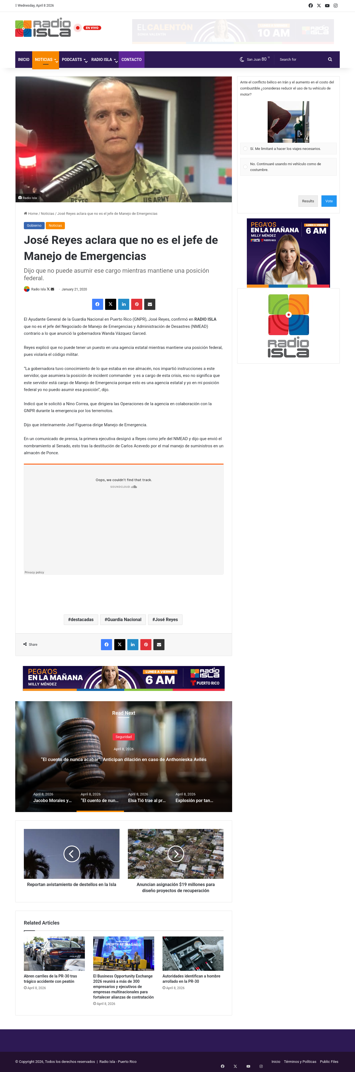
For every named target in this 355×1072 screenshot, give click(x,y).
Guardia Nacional (124, 619)
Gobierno (34, 225)
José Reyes (166, 619)
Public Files (329, 1062)
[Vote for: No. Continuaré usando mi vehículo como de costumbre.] (289, 167)
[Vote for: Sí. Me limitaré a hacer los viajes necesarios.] (289, 127)
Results (308, 201)
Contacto (131, 59)
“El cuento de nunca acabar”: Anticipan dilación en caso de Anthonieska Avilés (123, 758)
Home (31, 213)
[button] (288, 122)
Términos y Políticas (300, 1062)
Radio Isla (101, 59)
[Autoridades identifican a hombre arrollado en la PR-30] (193, 954)
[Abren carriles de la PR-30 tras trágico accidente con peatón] (54, 954)
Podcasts (72, 59)
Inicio (23, 59)
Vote (329, 201)
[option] (123, 756)
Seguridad (124, 732)
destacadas (82, 619)
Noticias (43, 59)
